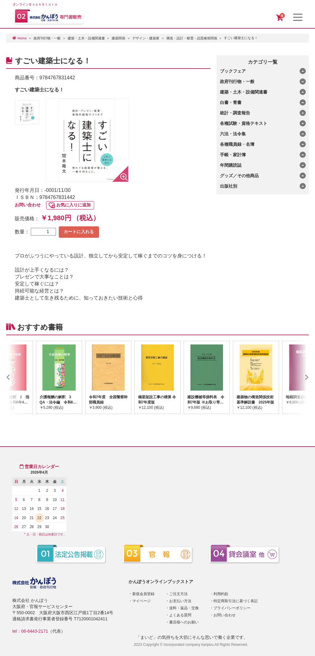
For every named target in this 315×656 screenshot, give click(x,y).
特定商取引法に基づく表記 (235, 601)
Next (298, 377)
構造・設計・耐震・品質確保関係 (191, 38)
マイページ (141, 601)
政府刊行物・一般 (47, 38)
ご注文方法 (178, 594)
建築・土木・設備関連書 (86, 38)
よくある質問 (180, 615)
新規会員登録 (143, 594)
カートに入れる (79, 231)
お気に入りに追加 (73, 204)
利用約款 (220, 594)
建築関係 (118, 38)
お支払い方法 (180, 601)
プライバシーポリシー (231, 608)
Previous (17, 377)
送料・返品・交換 (184, 608)
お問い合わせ (28, 204)
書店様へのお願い (184, 622)
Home (22, 38)
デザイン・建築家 (145, 38)
